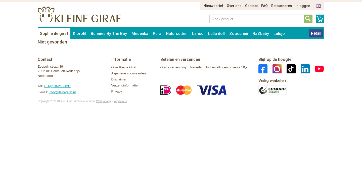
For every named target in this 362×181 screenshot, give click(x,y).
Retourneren (281, 6)
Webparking (103, 101)
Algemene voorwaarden (128, 73)
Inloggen (302, 6)
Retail (316, 33)
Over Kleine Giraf (124, 67)
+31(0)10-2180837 (57, 86)
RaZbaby (261, 33)
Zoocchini (238, 33)
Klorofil (79, 33)
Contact (251, 6)
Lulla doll (216, 33)
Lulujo (279, 33)
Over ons (234, 6)
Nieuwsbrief (213, 6)
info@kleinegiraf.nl (62, 92)
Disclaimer (119, 79)
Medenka (139, 33)
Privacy (116, 91)
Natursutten (177, 33)
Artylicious (120, 101)
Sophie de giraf (54, 33)
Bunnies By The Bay (109, 33)
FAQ (264, 6)
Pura (157, 33)
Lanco (198, 33)
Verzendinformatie (124, 85)
